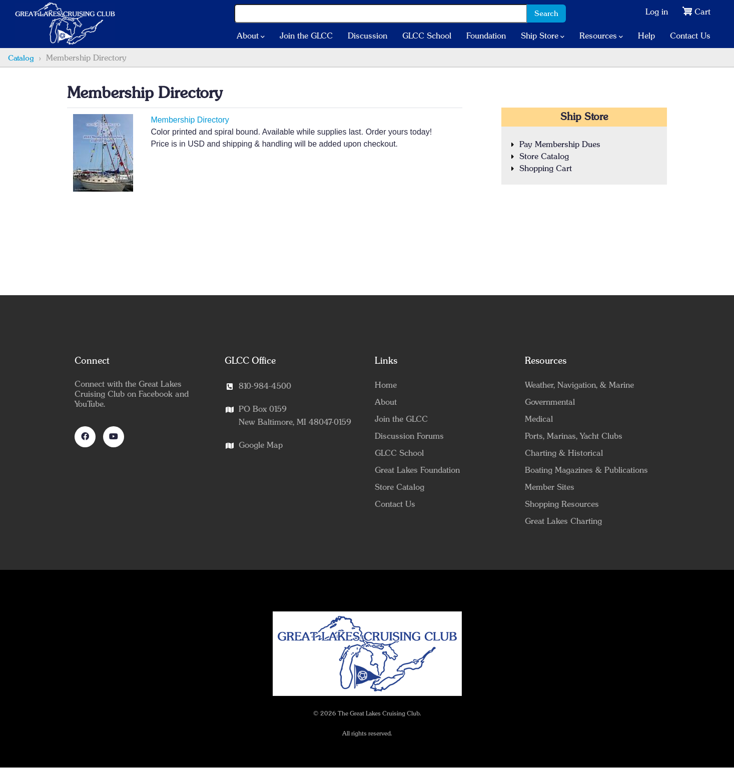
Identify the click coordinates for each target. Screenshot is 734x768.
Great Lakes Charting (563, 521)
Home (386, 385)
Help (646, 36)
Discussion (367, 36)
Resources (601, 36)
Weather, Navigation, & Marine (579, 385)
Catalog (21, 58)
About (251, 36)
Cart (702, 12)
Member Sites (549, 487)
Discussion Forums (409, 436)
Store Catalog (544, 157)
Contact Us (690, 36)
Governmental (550, 402)
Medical (539, 419)
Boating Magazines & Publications (586, 470)
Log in (656, 12)
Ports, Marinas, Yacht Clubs (573, 436)
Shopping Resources (562, 504)
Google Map (261, 445)
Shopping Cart (545, 169)
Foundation (486, 36)
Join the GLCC (306, 36)
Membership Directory (190, 120)
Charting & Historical (564, 453)
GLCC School (426, 36)
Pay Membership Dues (559, 145)
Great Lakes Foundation (417, 470)
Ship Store (542, 36)
